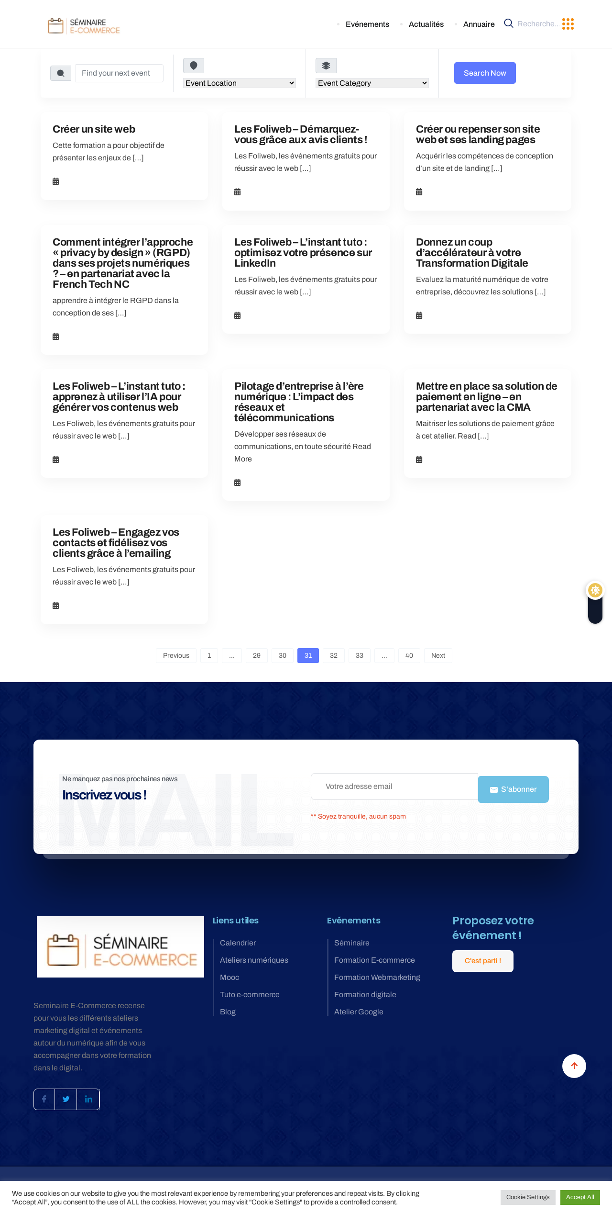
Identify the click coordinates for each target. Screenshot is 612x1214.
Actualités (433, 24)
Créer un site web (94, 129)
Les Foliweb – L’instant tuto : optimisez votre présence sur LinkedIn (303, 253)
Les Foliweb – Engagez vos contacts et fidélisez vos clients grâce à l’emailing (116, 543)
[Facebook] (46, 1095)
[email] (394, 786)
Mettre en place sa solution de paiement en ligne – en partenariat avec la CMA (486, 397)
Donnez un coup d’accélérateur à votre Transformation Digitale (472, 253)
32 (334, 655)
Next (438, 655)
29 (257, 655)
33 (359, 655)
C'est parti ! (483, 954)
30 (282, 655)
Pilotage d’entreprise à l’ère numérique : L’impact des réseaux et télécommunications (298, 402)
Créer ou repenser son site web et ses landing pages (478, 134)
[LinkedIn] (97, 1095)
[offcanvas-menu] (568, 24)
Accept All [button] (580, 1197)
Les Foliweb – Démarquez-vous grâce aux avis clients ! (300, 134)
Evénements (381, 24)
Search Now (485, 73)
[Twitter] (71, 1095)
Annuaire (480, 24)
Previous (176, 655)
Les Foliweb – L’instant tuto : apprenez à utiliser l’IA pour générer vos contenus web (119, 397)
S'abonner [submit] (513, 786)
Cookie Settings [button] (528, 1197)
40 (409, 655)
